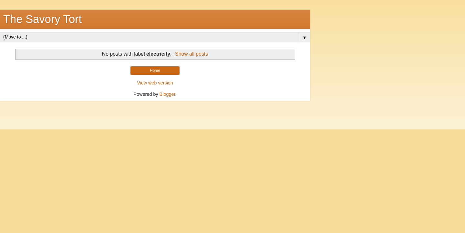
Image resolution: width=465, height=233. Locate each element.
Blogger (167, 94)
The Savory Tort (42, 19)
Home (155, 70)
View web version (155, 82)
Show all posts (191, 54)
